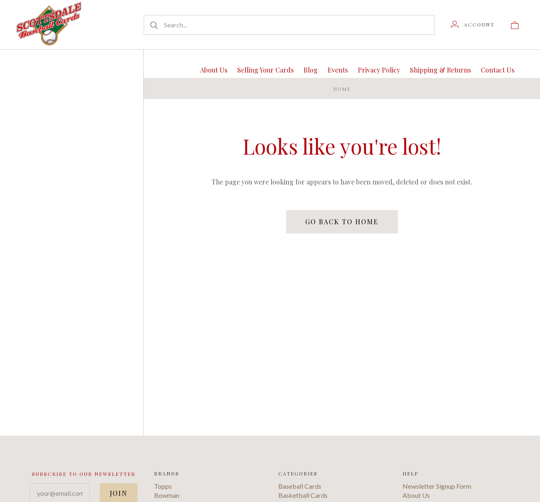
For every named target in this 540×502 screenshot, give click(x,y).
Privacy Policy (379, 69)
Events (338, 69)
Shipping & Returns (440, 69)
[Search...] (289, 25)
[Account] (472, 24)
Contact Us (497, 69)
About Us (213, 69)
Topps (163, 486)
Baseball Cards (299, 486)
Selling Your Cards (265, 69)
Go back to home (341, 221)
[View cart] (514, 24)
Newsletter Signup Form (437, 486)
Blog (311, 69)
